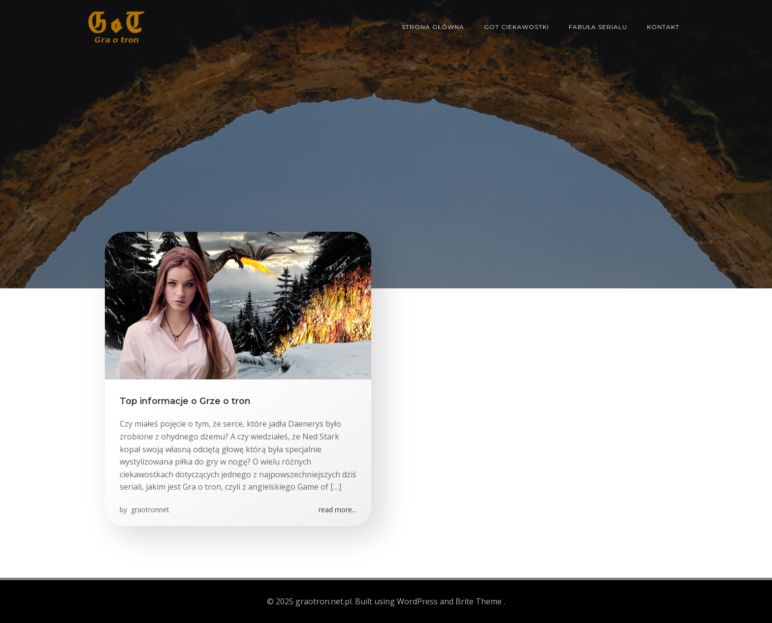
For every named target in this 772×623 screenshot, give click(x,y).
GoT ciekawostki (516, 27)
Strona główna (433, 27)
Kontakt (663, 27)
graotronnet (149, 509)
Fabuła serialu (598, 27)
